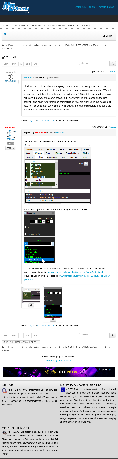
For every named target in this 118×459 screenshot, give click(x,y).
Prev (14, 64)
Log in (31, 120)
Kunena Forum (65, 360)
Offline (11, 143)
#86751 (113, 127)
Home (5, 25)
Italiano (92, 7)
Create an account (46, 120)
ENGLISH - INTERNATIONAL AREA (62, 25)
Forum (14, 25)
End (35, 64)
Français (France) (106, 7)
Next (28, 64)
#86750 (113, 72)
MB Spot (28, 77)
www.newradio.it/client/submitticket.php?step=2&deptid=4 (75, 272)
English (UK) (80, 7)
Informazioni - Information (32, 25)
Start (6, 64)
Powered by (51, 360)
